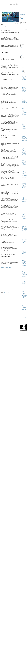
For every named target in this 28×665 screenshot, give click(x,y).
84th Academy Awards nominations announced (24, 136)
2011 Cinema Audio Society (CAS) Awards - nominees (24, 185)
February (23, 72)
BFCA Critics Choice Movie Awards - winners (24, 235)
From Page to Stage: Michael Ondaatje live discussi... (24, 291)
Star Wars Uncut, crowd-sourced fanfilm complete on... (24, 157)
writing (10, 267)
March (22, 71)
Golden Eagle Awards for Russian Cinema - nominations (24, 224)
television (6, 267)
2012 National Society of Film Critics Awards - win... (24, 297)
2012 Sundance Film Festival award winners (24, 95)
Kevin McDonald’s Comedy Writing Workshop (24, 131)
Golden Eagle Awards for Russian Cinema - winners (24, 102)
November (23, 62)
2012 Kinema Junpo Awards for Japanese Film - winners (24, 99)
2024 (21, 47)
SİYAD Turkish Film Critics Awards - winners (24, 197)
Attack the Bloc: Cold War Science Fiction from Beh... (24, 181)
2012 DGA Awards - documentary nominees (24, 242)
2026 (21, 45)
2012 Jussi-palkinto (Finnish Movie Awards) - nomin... (24, 257)
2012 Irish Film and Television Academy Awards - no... (24, 277)
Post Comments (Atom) (6, 292)
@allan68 (23, 19)
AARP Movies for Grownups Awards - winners (24, 171)
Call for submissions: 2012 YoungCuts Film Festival (24, 269)
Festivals (18, 7)
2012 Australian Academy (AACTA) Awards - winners (24, 79)
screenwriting (3, 267)
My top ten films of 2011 (24, 74)
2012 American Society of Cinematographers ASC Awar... (24, 259)
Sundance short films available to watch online (24, 162)
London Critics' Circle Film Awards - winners (24, 173)
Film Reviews (7, 7)
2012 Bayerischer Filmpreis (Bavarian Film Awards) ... (24, 160)
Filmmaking (10, 7)
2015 (21, 57)
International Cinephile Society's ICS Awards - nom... (24, 141)
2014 (21, 58)
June (22, 68)
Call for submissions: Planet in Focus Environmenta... (24, 105)
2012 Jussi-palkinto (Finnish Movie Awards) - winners (24, 87)
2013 (21, 59)
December (23, 61)
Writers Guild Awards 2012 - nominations (7, 10)
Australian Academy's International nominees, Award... (24, 219)
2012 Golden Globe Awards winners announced (24, 216)
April (22, 70)
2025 (21, 46)
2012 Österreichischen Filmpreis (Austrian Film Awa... (24, 108)
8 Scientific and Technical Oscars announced (24, 307)
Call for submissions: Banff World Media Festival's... (24, 154)
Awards (13, 7)
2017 (21, 55)
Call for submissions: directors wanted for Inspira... (24, 124)
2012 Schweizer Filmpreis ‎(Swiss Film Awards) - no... (24, 126)
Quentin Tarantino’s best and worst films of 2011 (24, 230)
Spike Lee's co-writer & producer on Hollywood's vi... (24, 121)
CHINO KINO (14, 3)
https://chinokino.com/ (22, 14)
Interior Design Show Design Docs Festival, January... (24, 112)
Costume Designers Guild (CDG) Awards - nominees (24, 178)
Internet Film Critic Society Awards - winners (24, 310)
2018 (21, 54)
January (23, 73)
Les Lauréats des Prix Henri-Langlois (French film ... (24, 82)
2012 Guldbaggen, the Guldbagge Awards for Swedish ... (24, 144)
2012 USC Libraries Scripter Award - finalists (24, 245)
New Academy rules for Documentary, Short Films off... (24, 239)
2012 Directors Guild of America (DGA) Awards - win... (24, 92)
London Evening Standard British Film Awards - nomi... (24, 199)
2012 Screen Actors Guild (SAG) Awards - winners (24, 85)
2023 (21, 48)
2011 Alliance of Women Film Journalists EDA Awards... (24, 274)
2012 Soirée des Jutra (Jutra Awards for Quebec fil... (24, 76)
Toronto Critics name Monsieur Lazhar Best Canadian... (24, 266)
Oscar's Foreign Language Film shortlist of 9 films (24, 188)
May (22, 69)
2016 (21, 56)
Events (15, 7)
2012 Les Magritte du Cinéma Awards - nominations (24, 272)
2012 (21, 60)
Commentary (21, 7)
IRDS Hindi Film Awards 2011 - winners (23, 214)
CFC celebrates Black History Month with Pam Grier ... (24, 138)
